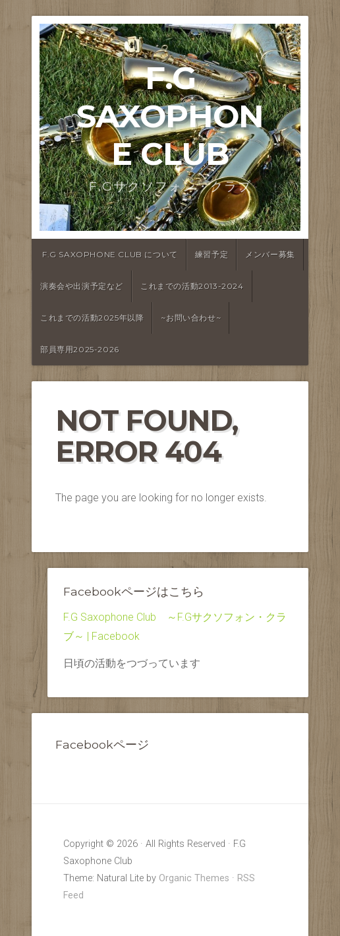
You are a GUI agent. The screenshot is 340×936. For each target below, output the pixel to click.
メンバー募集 (270, 254)
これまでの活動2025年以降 (92, 318)
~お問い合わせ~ (191, 318)
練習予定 (211, 254)
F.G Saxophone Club (170, 116)
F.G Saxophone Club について (110, 254)
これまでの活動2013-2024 (192, 286)
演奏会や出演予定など (81, 286)
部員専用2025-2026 (79, 349)
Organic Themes (194, 878)
